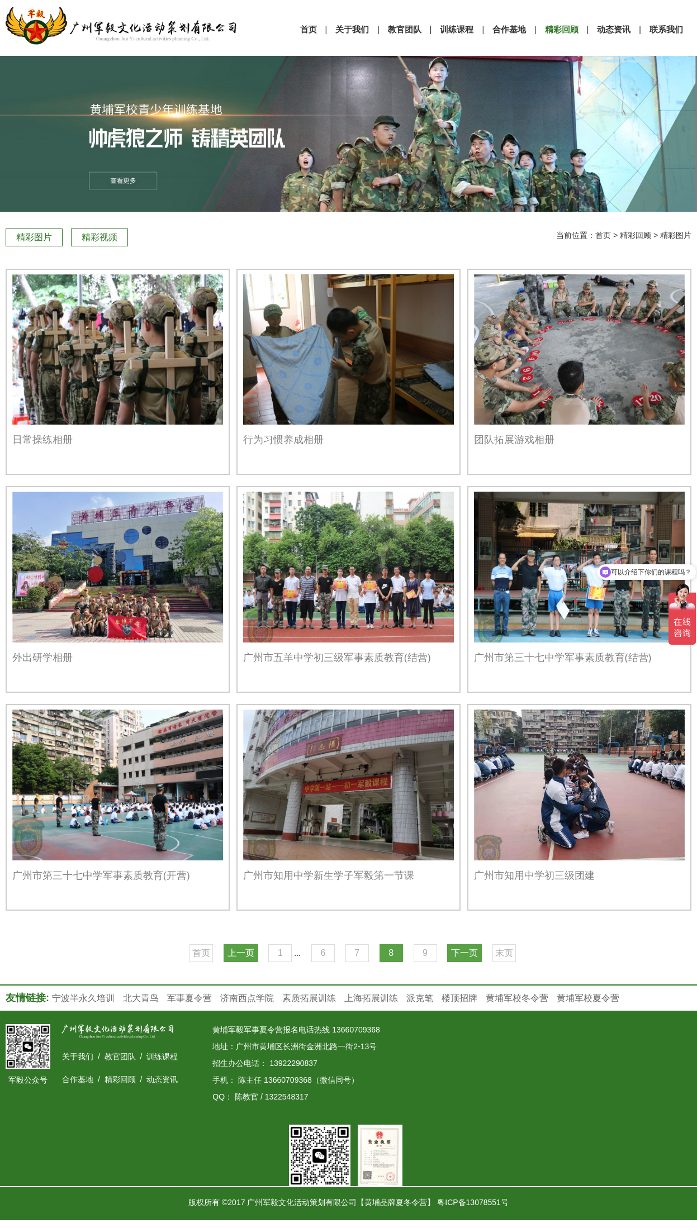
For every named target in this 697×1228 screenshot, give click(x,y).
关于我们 (77, 1056)
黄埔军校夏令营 (588, 998)
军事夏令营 (189, 998)
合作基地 (77, 1079)
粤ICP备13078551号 (473, 1202)
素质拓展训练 (309, 998)
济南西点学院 (247, 998)
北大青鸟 (141, 998)
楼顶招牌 (459, 998)
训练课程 (162, 1056)
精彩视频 (99, 237)
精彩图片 (34, 237)
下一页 (464, 953)
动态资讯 (162, 1079)
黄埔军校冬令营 (517, 998)
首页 (603, 235)
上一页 (240, 953)
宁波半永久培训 (83, 998)
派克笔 (419, 998)
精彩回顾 (635, 235)
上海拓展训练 (371, 998)
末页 (504, 953)
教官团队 (120, 1056)
